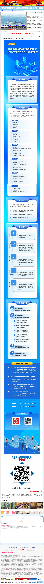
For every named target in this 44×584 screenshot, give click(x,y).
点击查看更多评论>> (40, 516)
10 (19, 26)
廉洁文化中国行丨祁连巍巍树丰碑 (13, 27)
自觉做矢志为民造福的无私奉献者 (35, 13)
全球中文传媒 (7, 2)
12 (21, 26)
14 (24, 26)
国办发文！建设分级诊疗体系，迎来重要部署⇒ (35, 20)
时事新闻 (5, 31)
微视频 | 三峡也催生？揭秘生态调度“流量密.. (24, 27)
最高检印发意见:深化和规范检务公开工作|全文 (35, 27)
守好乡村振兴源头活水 (8, 510)
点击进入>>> (17, 10)
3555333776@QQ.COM (7, 10)
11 (20, 26)
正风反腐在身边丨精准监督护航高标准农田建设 (35, 24)
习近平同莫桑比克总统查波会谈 (22, 510)
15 (25, 26)
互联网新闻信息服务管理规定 (14, 528)
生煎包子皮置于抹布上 (37, 510)
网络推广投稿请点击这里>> (39, 31)
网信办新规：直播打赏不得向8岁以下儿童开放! (35, 17)
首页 (2, 31)
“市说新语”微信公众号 (33, 36)
